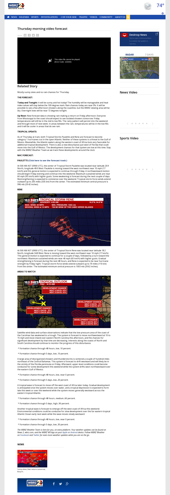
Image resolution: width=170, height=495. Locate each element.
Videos (93, 17)
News (14, 17)
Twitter (36, 435)
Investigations (49, 17)
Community (106, 17)
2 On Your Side (68, 17)
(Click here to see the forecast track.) (47, 160)
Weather (24, 17)
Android (74, 432)
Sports (34, 17)
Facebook (24, 435)
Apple (64, 432)
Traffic (83, 17)
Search (128, 17)
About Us (120, 17)
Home (8, 17)
